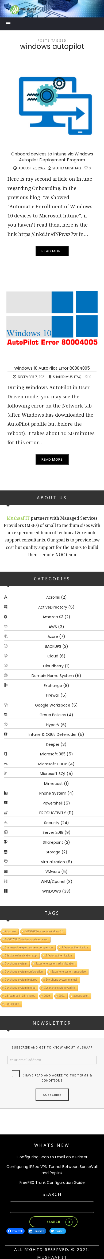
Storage (53, 852)
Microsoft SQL (53, 773)
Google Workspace (52, 705)
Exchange (53, 685)
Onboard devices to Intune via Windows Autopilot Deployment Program (52, 157)
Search (52, 1194)
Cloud (52, 656)
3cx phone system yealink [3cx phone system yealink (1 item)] (59, 987)
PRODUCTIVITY (52, 813)
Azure (53, 636)
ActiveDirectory (52, 607)
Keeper (52, 744)
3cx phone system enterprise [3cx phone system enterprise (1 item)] (69, 971)
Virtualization (53, 862)
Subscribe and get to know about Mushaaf (52, 1047)
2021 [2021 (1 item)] (62, 995)
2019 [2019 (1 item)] (47, 995)
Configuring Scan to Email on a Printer (52, 1157)
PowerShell (53, 803)
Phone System (52, 793)
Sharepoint (53, 842)
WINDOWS (51, 891)
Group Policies (53, 715)
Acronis (53, 597)
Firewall (52, 695)
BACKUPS (53, 646)
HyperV (52, 724)
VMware (52, 871)
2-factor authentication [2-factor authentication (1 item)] (58, 955)
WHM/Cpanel (53, 881)
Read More (52, 251)
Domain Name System (53, 675)
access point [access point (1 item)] (81, 995)
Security (51, 822)
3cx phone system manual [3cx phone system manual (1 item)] (61, 979)
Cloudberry (53, 666)
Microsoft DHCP (52, 764)
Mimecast (53, 783)
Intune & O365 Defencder (53, 734)
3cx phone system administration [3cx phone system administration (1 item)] (55, 963)
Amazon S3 (53, 617)
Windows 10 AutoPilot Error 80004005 (52, 368)
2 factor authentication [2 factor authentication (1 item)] (74, 947)
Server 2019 (53, 832)
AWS (53, 627)
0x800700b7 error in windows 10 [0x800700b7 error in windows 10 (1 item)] (44, 931)
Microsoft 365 (53, 754)
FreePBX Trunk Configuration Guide (52, 1182)
